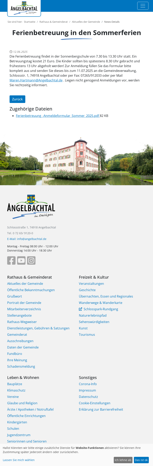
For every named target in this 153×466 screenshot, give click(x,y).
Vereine (13, 397)
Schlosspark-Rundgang (100, 309)
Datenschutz (88, 397)
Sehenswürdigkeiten (94, 322)
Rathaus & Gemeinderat (53, 21)
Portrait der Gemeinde (24, 303)
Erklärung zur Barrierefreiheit (101, 409)
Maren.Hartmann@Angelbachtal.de (36, 80)
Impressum (87, 390)
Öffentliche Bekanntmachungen (31, 290)
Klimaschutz (16, 390)
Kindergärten (17, 422)
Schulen (13, 428)
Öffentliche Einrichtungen (26, 416)
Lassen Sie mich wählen (19, 460)
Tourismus (87, 334)
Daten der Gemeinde (23, 347)
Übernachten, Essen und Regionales (106, 296)
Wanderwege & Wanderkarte (100, 303)
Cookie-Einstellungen (94, 403)
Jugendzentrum (18, 435)
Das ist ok (141, 460)
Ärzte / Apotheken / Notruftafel (30, 409)
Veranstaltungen (91, 283)
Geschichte (87, 290)
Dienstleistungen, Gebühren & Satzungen (38, 328)
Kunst (83, 328)
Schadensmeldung (21, 366)
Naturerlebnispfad (93, 315)
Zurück (17, 99)
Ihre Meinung (17, 360)
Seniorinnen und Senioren (27, 441)
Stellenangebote (19, 315)
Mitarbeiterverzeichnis (24, 309)
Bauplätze (14, 384)
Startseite (29, 21)
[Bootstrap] (31, 210)
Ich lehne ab (123, 460)
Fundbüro (14, 353)
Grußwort (14, 296)
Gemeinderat (17, 334)
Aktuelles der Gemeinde (86, 21)
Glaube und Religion (22, 403)
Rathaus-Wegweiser (22, 322)
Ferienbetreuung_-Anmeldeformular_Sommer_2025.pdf (58, 116)
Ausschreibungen (20, 341)
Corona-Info (88, 384)
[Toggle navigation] (142, 6)
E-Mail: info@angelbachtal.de (26, 239)
